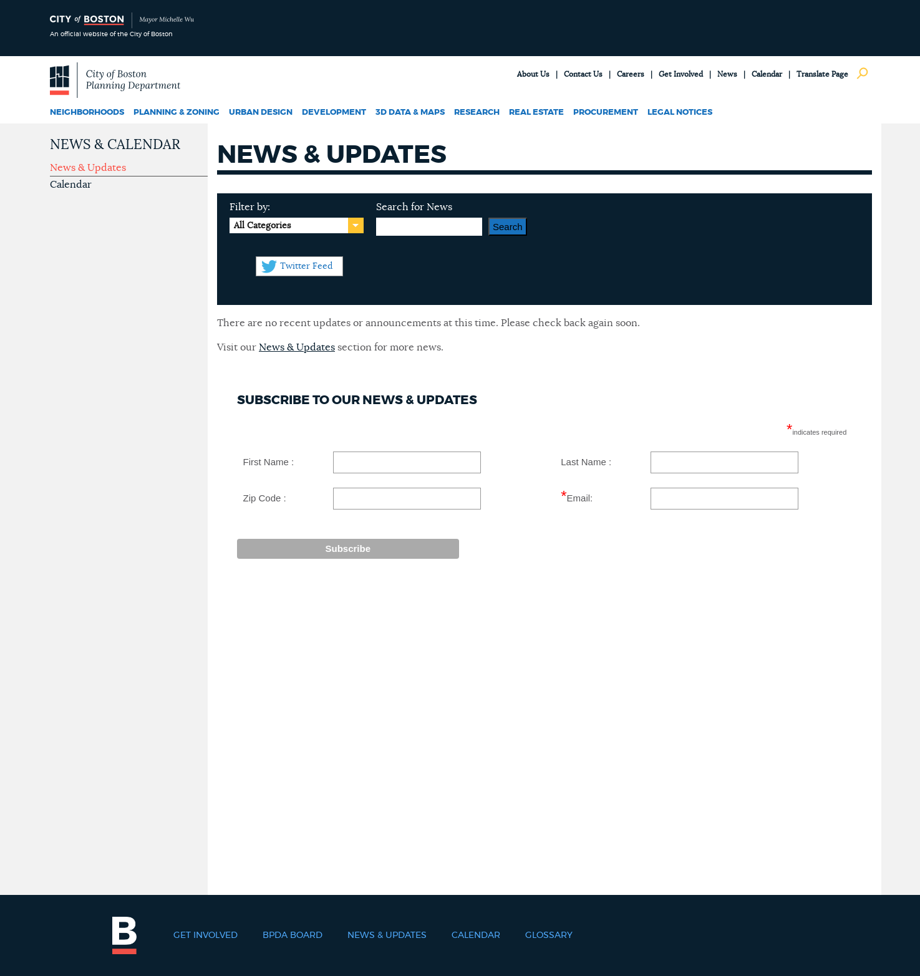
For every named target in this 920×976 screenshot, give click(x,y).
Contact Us (583, 74)
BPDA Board (292, 935)
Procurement (605, 113)
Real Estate (536, 113)
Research (477, 113)
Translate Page (822, 74)
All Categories (262, 225)
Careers (630, 74)
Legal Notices (679, 113)
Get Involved (681, 74)
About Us (533, 74)
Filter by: (250, 207)
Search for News (414, 207)
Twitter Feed (306, 266)
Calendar (767, 74)
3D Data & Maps (410, 113)
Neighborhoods (87, 113)
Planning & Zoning (176, 113)
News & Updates (88, 168)
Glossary (549, 935)
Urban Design (261, 113)
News (727, 74)
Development (334, 113)
